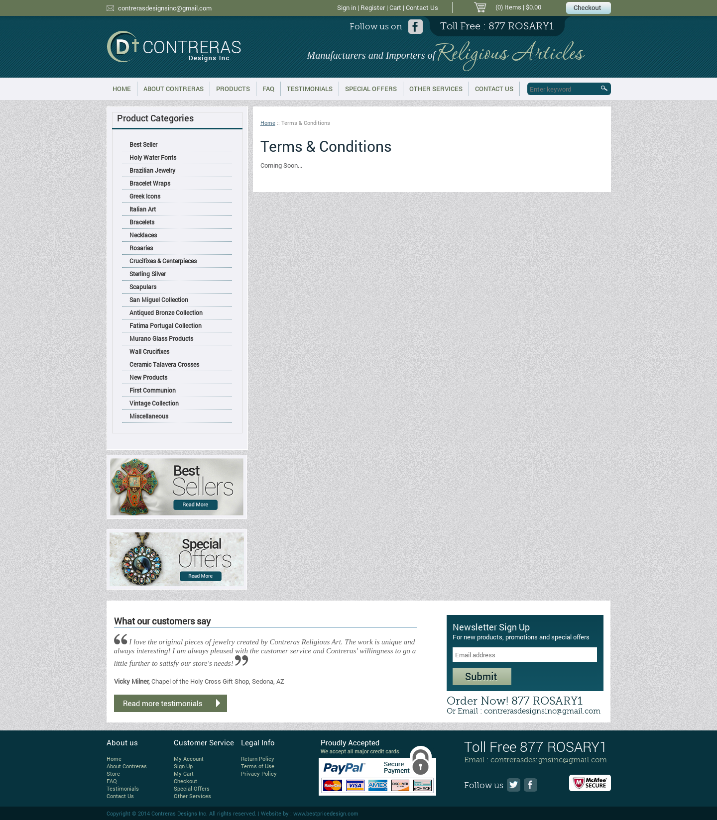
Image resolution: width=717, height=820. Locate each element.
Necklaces (143, 235)
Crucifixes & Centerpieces (163, 261)
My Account (189, 758)
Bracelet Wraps (149, 183)
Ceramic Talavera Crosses (164, 364)
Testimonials (310, 88)
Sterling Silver (147, 274)
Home (122, 88)
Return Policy (257, 758)
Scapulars (142, 287)
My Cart (184, 773)
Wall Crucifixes (149, 351)
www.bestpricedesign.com (325, 813)
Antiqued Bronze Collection (166, 312)
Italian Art (142, 209)
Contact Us (422, 7)
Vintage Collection (154, 403)
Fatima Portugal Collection (165, 325)
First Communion (152, 390)
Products (233, 88)
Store (113, 773)
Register (372, 7)
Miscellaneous (148, 416)
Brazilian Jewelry (152, 170)
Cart (395, 7)
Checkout (185, 781)
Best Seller (143, 144)
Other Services (436, 88)
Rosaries (141, 248)
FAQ (268, 88)
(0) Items (508, 6)
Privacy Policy (259, 773)
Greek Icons (144, 196)
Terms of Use (257, 766)
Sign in (346, 7)
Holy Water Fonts (152, 157)
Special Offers (371, 88)
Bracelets (141, 222)
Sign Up (183, 766)
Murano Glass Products (161, 338)
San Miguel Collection (158, 300)
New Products (148, 377)
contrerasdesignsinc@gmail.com (165, 7)
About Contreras (173, 88)
